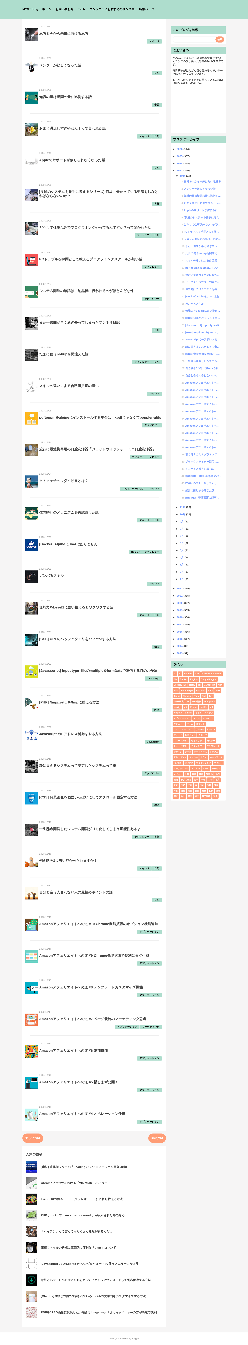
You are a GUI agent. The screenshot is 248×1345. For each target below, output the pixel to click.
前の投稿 (157, 1138)
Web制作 (196, 701)
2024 (180, 163)
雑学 (197, 796)
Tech (81, 9)
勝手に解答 (186, 780)
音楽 (215, 796)
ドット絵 (193, 757)
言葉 (218, 791)
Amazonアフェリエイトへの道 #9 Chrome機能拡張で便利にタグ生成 (94, 955)
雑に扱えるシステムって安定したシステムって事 (77, 765)
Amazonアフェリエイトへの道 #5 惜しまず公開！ (78, 1082)
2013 (180, 653)
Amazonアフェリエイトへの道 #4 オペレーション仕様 (82, 1114)
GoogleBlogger (209, 679)
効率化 (209, 774)
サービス (211, 729)
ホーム (46, 9)
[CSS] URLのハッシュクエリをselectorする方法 (77, 639)
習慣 (204, 791)
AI (180, 673)
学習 (156, 104)
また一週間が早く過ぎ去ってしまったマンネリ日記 (79, 322)
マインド (154, 41)
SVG (217, 690)
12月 (183, 175)
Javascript (153, 678)
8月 (182, 528)
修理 (194, 774)
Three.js (187, 696)
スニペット (190, 735)
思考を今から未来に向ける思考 (63, 33)
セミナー (211, 740)
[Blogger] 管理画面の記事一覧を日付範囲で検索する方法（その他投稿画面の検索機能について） (203, 497)
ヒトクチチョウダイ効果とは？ (63, 481)
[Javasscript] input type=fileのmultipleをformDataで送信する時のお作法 (98, 670)
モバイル (216, 768)
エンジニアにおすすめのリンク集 (112, 9)
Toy (211, 696)
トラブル (214, 752)
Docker (135, 552)
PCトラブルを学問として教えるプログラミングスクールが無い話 (90, 259)
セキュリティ (197, 740)
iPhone (193, 707)
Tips (196, 696)
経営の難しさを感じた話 (199, 490)
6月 (182, 543)
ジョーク (178, 735)
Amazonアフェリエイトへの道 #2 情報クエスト (203, 440)
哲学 (196, 780)
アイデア (208, 713)
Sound (177, 696)
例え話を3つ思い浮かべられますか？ (68, 860)
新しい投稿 (32, 1138)
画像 (183, 791)
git (185, 707)
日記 (156, 73)
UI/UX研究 (179, 701)
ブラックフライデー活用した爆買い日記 (203, 461)
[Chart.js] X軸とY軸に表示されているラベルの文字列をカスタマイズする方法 (93, 1296)
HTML (192, 685)
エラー (196, 718)
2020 (180, 602)
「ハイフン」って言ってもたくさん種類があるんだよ (76, 1231)
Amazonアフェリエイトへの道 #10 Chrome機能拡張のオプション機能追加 (98, 924)
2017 (180, 624)
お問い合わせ (65, 9)
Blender (188, 673)
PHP (156, 710)
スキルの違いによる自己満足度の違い (69, 386)
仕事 (187, 774)
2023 (180, 170)
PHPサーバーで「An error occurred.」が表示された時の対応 (83, 1215)
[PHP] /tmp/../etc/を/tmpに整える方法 (69, 702)
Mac (176, 690)
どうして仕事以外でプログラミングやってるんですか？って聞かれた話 (95, 227)
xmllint (188, 713)
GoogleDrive (180, 685)
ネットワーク (216, 757)
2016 (180, 631)
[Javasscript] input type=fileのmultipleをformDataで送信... (203, 325)
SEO (210, 690)
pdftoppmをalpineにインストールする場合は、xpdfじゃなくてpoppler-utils (100, 417)
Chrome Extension (211, 673)
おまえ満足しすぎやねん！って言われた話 (72, 128)
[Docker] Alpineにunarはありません (68, 544)
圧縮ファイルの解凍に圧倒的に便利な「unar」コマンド (78, 1247)
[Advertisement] (198, 110)
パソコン (178, 763)
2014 (180, 645)
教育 (217, 780)
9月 (182, 521)
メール (206, 768)
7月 (182, 535)
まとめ (198, 713)
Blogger (135, 1339)
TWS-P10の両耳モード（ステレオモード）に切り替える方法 (82, 1199)
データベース (200, 752)
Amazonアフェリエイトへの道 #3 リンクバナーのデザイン (203, 432)
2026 (180, 148)
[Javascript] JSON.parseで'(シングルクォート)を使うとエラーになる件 (90, 1263)
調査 (176, 796)
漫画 (216, 785)
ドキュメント (180, 757)
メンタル (195, 768)
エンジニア (143, 235)
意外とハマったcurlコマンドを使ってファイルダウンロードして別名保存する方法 (96, 1280)
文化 (176, 785)
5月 (182, 550)
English (194, 679)
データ (188, 752)
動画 (176, 780)
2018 (180, 617)
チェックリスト (181, 746)
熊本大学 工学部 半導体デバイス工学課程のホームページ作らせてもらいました (203, 476)
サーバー (199, 729)
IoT (199, 685)
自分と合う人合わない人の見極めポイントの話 (76, 892)
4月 (182, 557)
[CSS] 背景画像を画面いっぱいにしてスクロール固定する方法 (88, 797)
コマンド (200, 724)
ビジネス (189, 763)
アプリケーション (149, 931)
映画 (190, 785)
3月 (182, 564)
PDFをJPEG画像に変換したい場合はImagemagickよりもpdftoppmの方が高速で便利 (99, 1312)
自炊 (211, 791)
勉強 (217, 774)
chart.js (177, 707)
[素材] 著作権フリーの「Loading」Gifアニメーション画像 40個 (84, 1167)
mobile (203, 707)
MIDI (220, 685)
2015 (180, 638)
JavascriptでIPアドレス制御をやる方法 (70, 734)
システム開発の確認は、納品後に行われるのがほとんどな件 (86, 291)
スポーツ (202, 735)
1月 (182, 579)
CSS (156, 647)
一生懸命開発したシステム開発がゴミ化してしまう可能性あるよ (90, 829)
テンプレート (213, 746)
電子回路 (206, 796)
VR (187, 701)
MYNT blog (30, 9)
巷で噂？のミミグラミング (201, 454)
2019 (180, 610)
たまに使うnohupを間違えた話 (64, 354)
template (178, 713)
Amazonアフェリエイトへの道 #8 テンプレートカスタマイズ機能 (91, 987)
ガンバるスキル (51, 576)
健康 (201, 774)
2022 (180, 588)
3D (175, 673)
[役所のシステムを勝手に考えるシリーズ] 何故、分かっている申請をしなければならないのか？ (203, 217)
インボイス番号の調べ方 (199, 468)
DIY (175, 679)
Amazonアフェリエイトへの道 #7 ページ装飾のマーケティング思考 (92, 1019)
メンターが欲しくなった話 (60, 65)
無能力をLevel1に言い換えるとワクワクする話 (76, 607)
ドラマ (203, 757)
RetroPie (200, 690)
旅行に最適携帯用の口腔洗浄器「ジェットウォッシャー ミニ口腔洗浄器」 (97, 449)
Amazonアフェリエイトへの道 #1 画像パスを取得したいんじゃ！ (203, 447)
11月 (183, 507)
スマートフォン (181, 740)
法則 (202, 785)
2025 (180, 156)
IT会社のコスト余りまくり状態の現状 (203, 483)
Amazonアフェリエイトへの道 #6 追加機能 (73, 1050)
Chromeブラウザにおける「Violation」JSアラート (76, 1183)
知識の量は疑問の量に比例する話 (65, 97)
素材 (190, 791)
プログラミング (203, 763)
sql (211, 707)
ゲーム (190, 724)
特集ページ (146, 9)
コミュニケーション (133, 488)
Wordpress (209, 701)
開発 (190, 796)
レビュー (154, 457)
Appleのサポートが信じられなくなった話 (72, 160)
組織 (197, 791)
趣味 (183, 796)
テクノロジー (151, 267)
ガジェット (138, 457)
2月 (182, 571)
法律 (209, 785)
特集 (176, 791)
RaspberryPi (186, 690)
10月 (183, 514)
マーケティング (150, 1026)
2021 (180, 595)
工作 (210, 780)
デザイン (178, 752)
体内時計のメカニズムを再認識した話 (69, 512)
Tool (204, 696)
